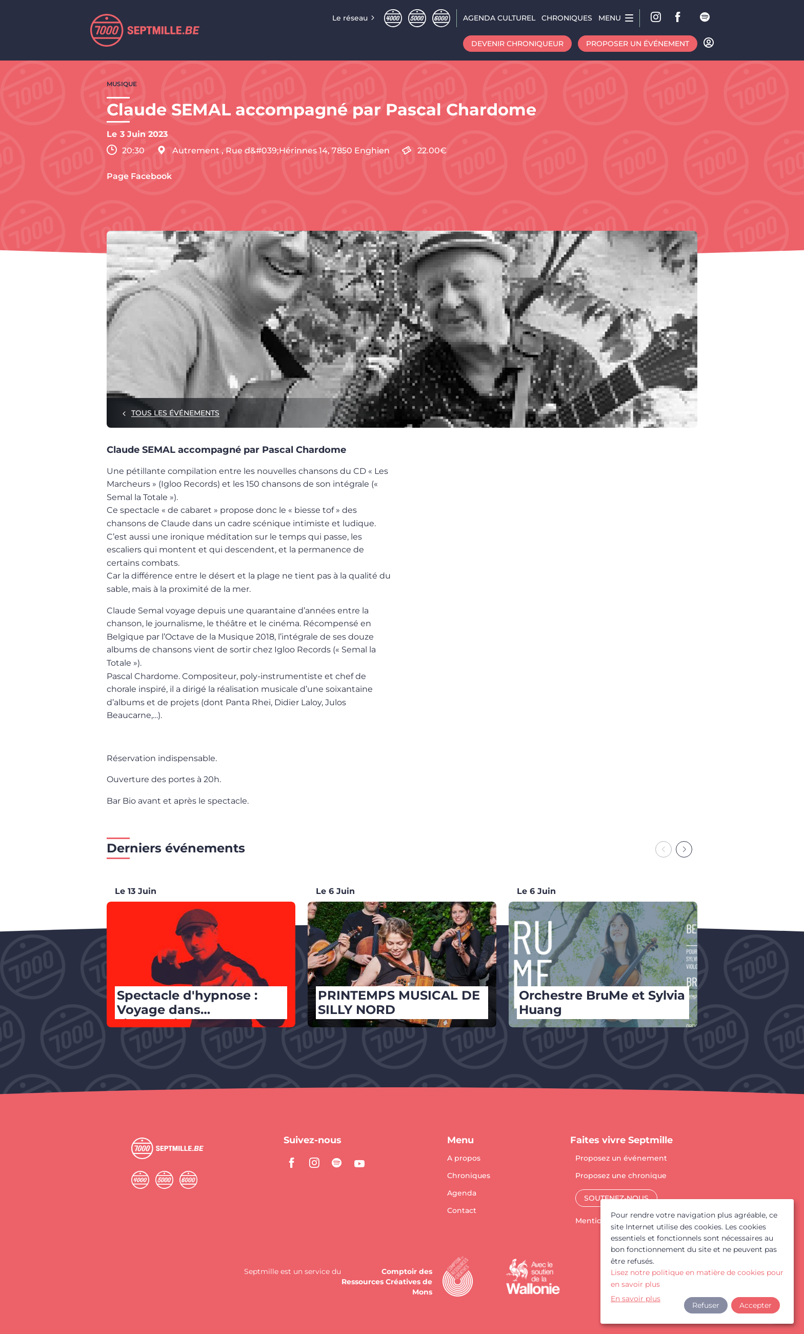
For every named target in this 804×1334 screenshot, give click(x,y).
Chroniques (468, 1176)
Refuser (705, 1305)
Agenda (461, 1193)
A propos (463, 1158)
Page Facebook (139, 176)
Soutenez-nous (616, 1198)
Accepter (755, 1305)
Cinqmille (417, 18)
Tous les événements (175, 412)
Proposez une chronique (621, 1176)
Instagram (656, 18)
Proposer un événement (637, 43)
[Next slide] (684, 849)
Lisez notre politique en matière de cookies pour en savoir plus (697, 1278)
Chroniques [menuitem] (566, 18)
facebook (681, 18)
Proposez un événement (621, 1158)
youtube (359, 1162)
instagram (314, 1162)
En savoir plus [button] (635, 1298)
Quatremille (393, 18)
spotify (705, 18)
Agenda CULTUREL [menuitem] (499, 18)
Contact (461, 1210)
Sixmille (441, 18)
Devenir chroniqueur (517, 43)
